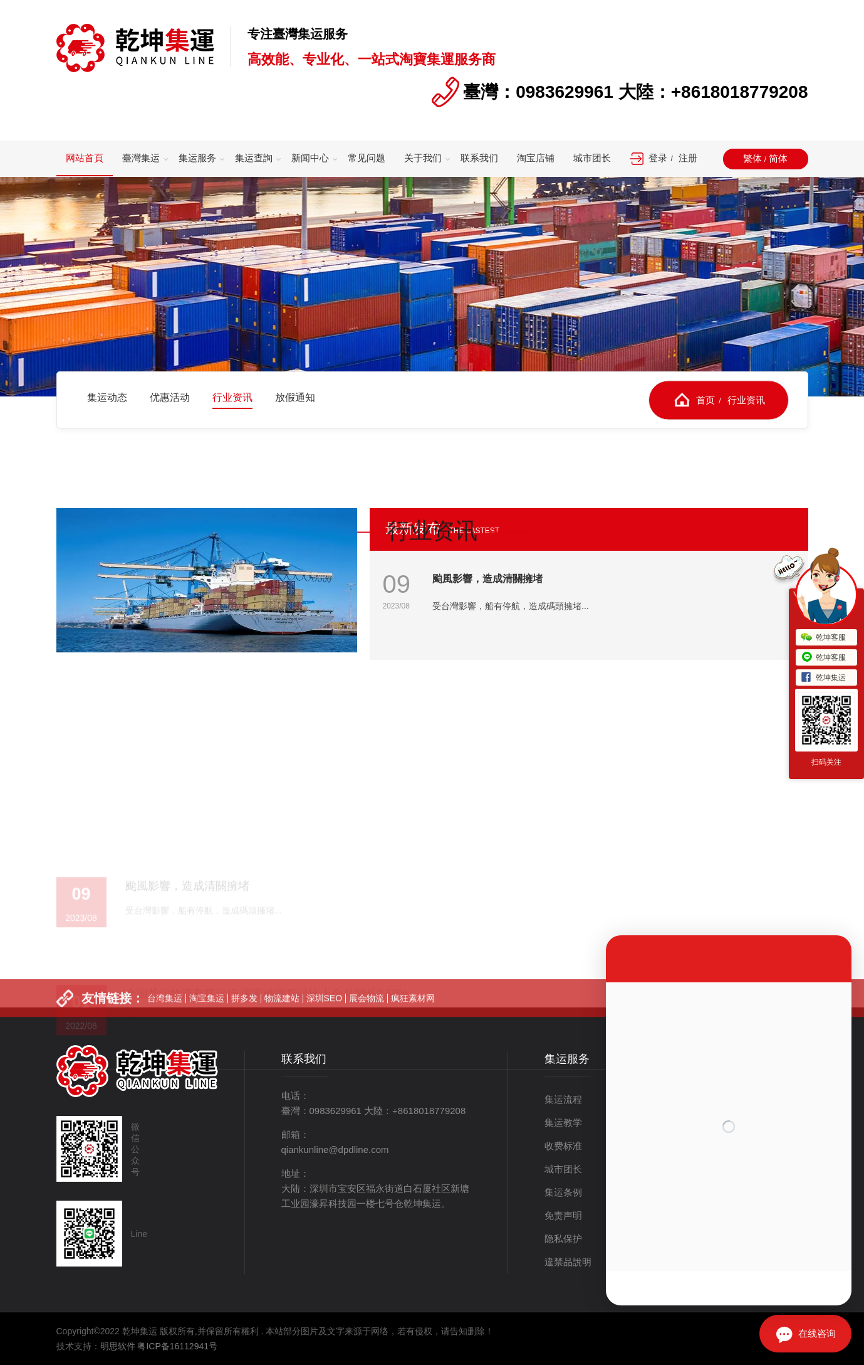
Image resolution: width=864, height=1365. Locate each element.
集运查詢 (254, 157)
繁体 (752, 158)
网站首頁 (84, 157)
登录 (657, 157)
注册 (688, 157)
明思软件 (117, 1346)
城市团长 (592, 157)
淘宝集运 (206, 1018)
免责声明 (563, 1215)
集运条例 (563, 1192)
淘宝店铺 (535, 157)
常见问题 (366, 157)
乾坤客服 (823, 638)
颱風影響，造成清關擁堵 (487, 578)
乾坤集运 (823, 678)
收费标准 (563, 1145)
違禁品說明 (567, 1261)
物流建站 (281, 1018)
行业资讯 (746, 399)
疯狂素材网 (413, 1018)
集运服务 (197, 157)
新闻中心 (310, 157)
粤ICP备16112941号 (177, 1346)
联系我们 (479, 157)
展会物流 (366, 1018)
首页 (705, 399)
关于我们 (423, 157)
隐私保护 (563, 1238)
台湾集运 (164, 1018)
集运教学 (563, 1122)
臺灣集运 (141, 157)
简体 (778, 158)
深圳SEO (324, 1018)
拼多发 (244, 1018)
